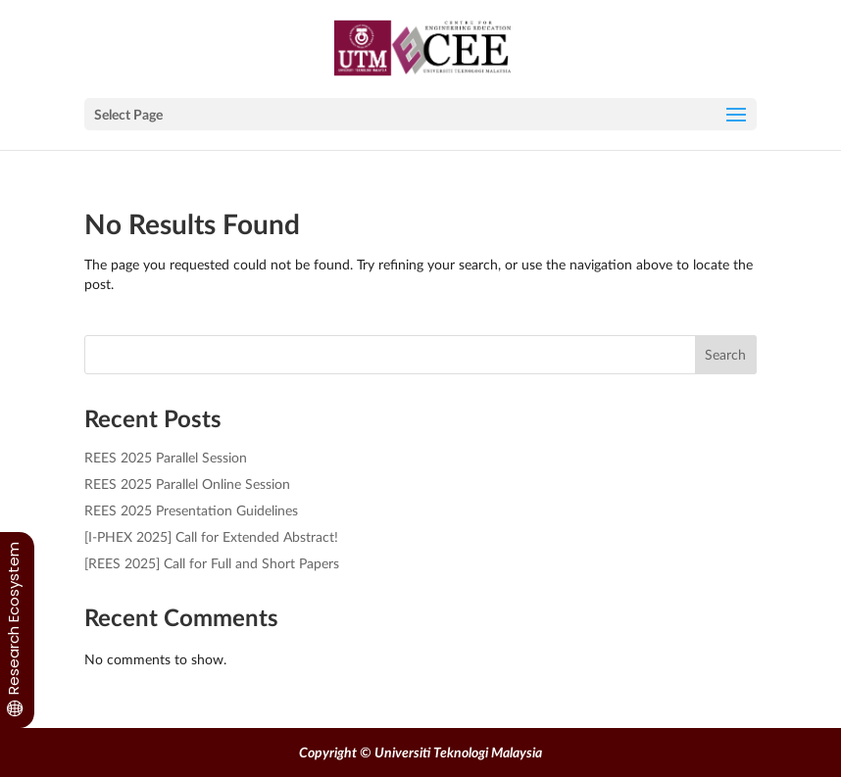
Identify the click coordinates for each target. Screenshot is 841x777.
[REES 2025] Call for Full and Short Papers (211, 563)
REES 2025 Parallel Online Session (187, 483)
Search (725, 354)
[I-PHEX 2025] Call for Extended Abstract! (211, 536)
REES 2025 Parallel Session (165, 457)
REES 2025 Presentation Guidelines (191, 510)
